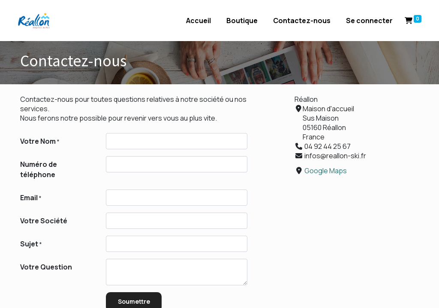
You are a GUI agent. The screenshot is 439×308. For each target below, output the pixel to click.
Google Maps (325, 170)
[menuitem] (196, 20)
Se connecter (366, 20)
